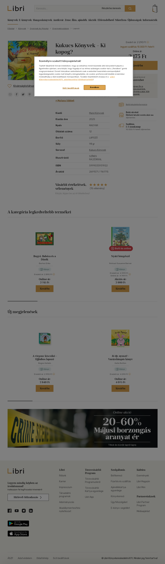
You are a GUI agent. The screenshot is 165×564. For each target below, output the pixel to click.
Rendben (94, 87)
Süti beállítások (71, 88)
